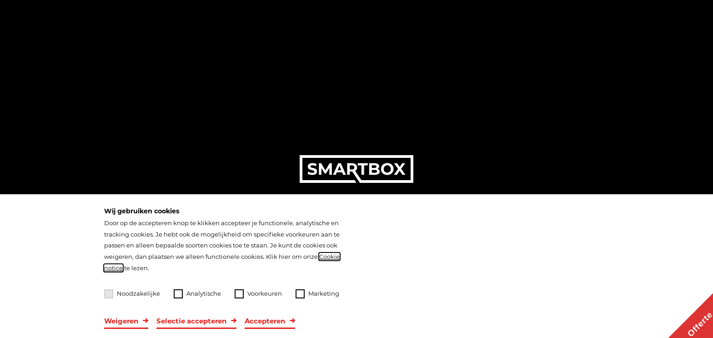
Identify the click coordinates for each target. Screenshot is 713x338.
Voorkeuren (258, 293)
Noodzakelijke (132, 293)
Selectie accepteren (191, 321)
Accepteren (265, 321)
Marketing (317, 293)
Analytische (197, 293)
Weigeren (121, 321)
